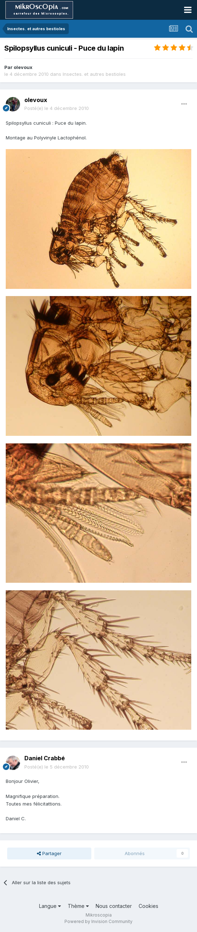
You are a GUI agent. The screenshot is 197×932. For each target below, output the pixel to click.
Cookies (148, 906)
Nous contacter (114, 906)
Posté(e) (56, 108)
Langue (50, 906)
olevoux (23, 67)
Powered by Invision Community (98, 921)
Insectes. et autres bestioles (94, 74)
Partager (49, 853)
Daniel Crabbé (44, 758)
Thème (78, 906)
